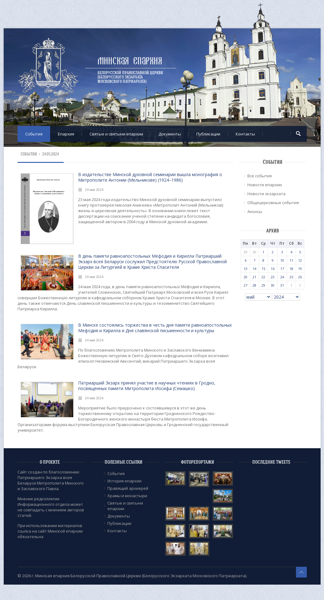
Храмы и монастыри (127, 495)
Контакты (245, 134)
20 (245, 277)
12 (300, 260)
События (33, 134)
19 (300, 268)
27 (245, 285)
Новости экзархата (266, 193)
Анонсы (254, 211)
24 (282, 277)
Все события (259, 176)
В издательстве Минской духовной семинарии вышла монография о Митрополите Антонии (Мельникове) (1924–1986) (150, 177)
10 (282, 260)
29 (263, 285)
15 (263, 268)
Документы (169, 134)
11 (291, 260)
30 (272, 285)
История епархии (124, 481)
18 (291, 268)
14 (254, 268)
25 (291, 277)
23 (272, 277)
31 (282, 285)
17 (282, 268)
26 (300, 277)
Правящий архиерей (127, 488)
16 (272, 268)
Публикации (208, 134)
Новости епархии (264, 184)
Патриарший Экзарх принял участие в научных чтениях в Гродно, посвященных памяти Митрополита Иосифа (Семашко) (146, 385)
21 (254, 277)
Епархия (66, 134)
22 (263, 277)
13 (245, 268)
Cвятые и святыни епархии (116, 134)
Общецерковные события (273, 202)
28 (254, 285)
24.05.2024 (50, 154)
